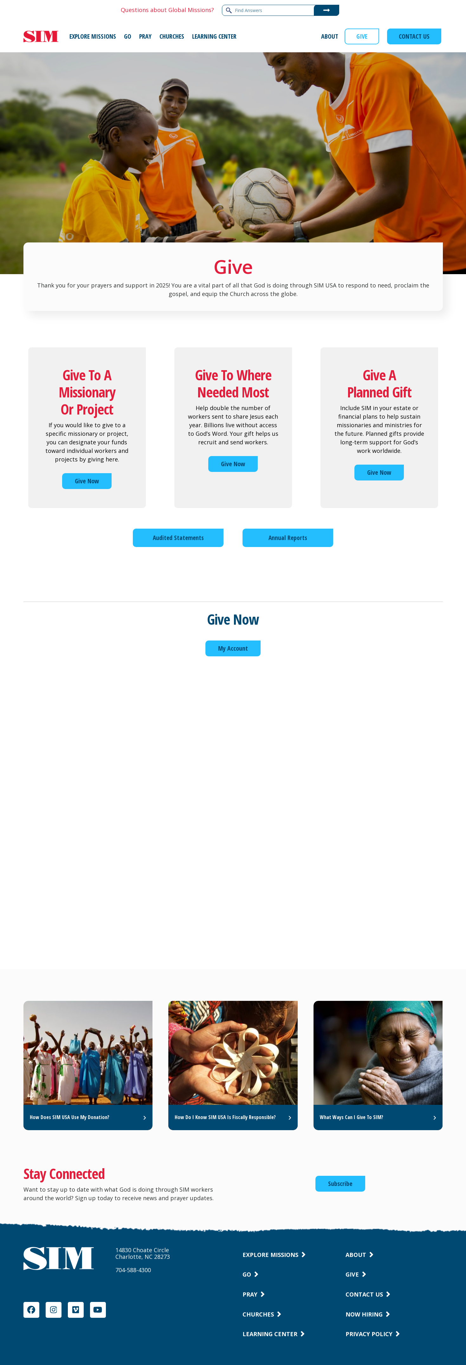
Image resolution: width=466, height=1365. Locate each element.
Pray (250, 1294)
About (356, 1255)
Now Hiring (364, 1314)
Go (247, 1274)
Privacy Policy (369, 1334)
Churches (258, 1314)
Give (352, 1274)
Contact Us (364, 1294)
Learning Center (270, 1334)
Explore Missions (270, 1255)
